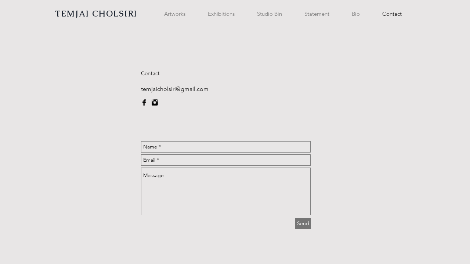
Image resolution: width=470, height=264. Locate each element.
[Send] (303, 223)
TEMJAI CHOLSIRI (96, 13)
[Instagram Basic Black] (155, 102)
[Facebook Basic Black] (144, 102)
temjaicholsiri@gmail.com (175, 88)
